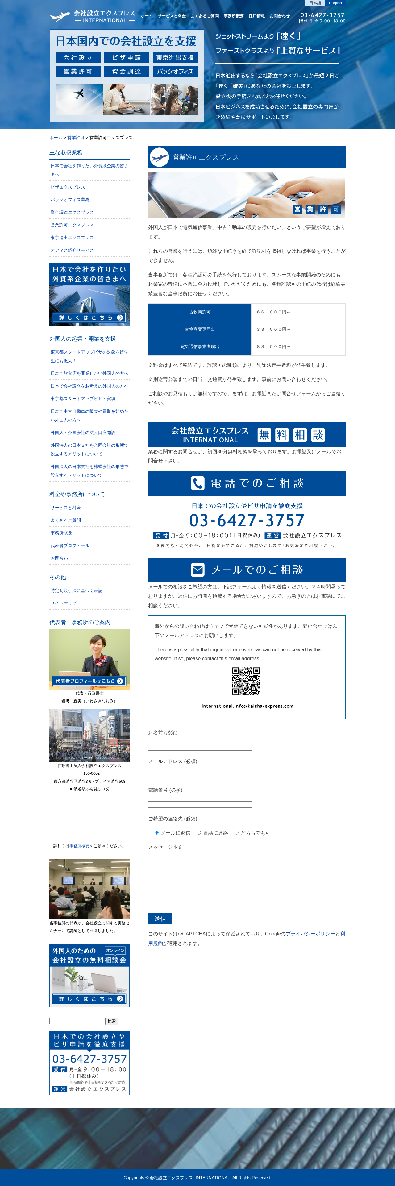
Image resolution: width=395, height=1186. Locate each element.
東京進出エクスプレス (72, 237)
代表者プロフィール (70, 545)
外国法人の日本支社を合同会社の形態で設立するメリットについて (89, 449)
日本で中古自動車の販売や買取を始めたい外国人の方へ (89, 415)
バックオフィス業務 (70, 199)
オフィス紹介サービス (72, 250)
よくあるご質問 (205, 16)
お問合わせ (280, 16)
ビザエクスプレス (68, 187)
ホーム (147, 16)
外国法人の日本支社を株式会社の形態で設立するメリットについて (89, 471)
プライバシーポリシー (310, 943)
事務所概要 (234, 16)
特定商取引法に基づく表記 (76, 590)
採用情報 (257, 16)
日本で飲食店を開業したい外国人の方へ (89, 373)
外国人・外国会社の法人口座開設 (83, 432)
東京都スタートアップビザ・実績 (83, 398)
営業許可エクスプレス (206, 157)
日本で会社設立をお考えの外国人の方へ (89, 386)
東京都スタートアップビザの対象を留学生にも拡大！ (89, 356)
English (335, 3)
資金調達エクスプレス (72, 212)
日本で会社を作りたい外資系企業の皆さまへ (89, 170)
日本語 (315, 3)
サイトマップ (64, 603)
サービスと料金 (172, 16)
